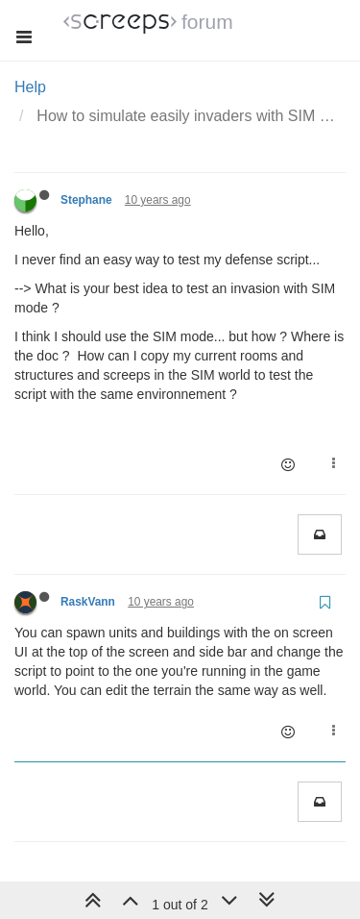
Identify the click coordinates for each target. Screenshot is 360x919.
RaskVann (87, 602)
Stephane (86, 200)
